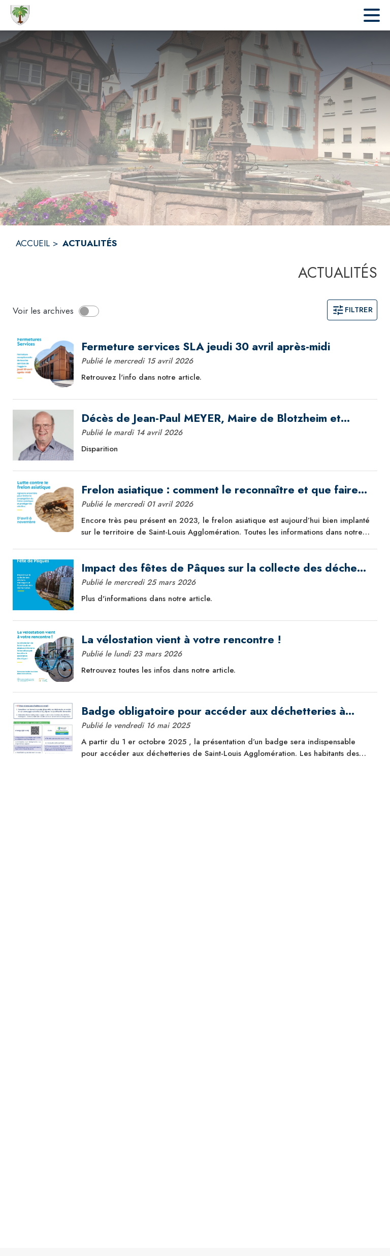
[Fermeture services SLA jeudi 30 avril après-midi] (225, 346)
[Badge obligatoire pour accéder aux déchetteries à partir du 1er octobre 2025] (225, 711)
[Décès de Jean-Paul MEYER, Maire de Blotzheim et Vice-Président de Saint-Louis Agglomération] (225, 418)
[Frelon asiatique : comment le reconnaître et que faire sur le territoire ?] (225, 490)
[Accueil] (20, 15)
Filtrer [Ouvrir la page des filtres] (352, 309)
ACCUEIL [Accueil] (33, 243)
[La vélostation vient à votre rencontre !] (225, 639)
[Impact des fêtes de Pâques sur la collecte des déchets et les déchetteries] (225, 568)
